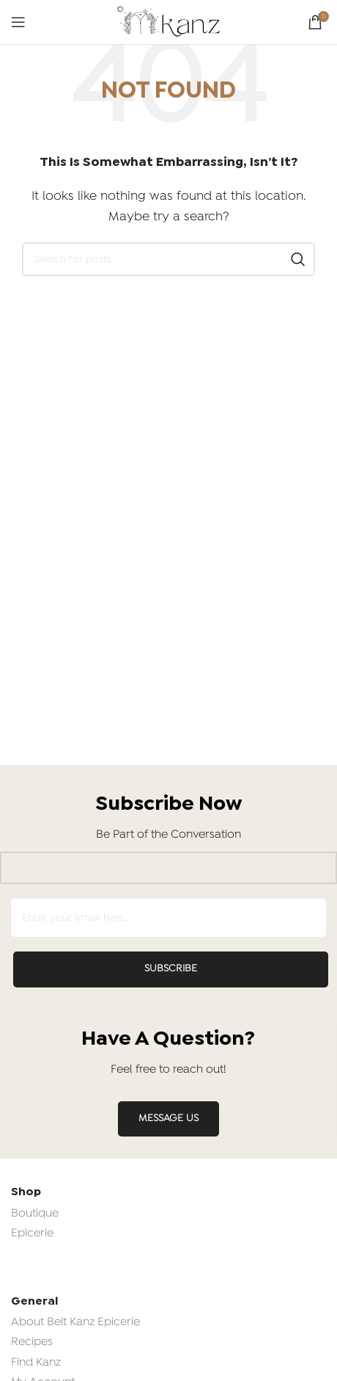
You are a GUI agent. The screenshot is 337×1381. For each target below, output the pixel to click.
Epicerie (32, 1233)
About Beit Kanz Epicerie (75, 1322)
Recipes (32, 1342)
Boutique (35, 1213)
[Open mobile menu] (18, 22)
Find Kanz (36, 1362)
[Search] (168, 259)
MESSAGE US (168, 1118)
